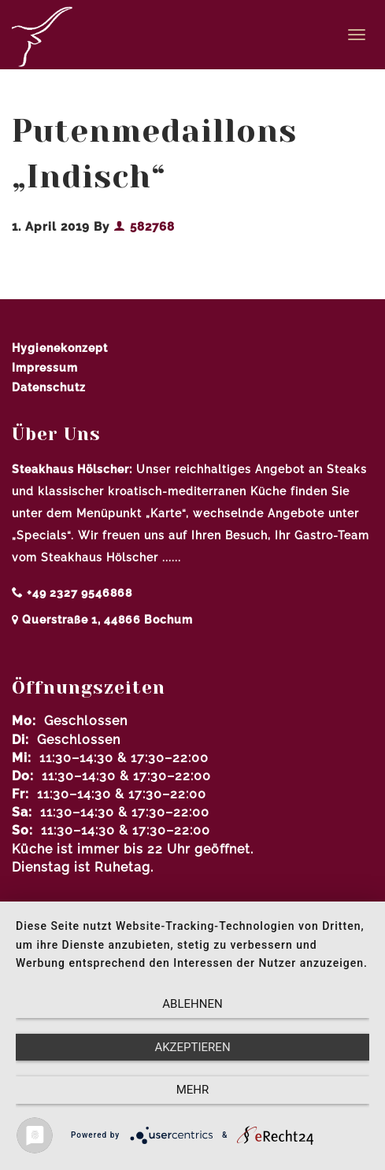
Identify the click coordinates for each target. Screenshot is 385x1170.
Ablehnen (192, 1004)
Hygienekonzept (60, 348)
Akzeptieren (192, 1047)
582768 (144, 227)
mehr (192, 1090)
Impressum (45, 367)
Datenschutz (49, 387)
